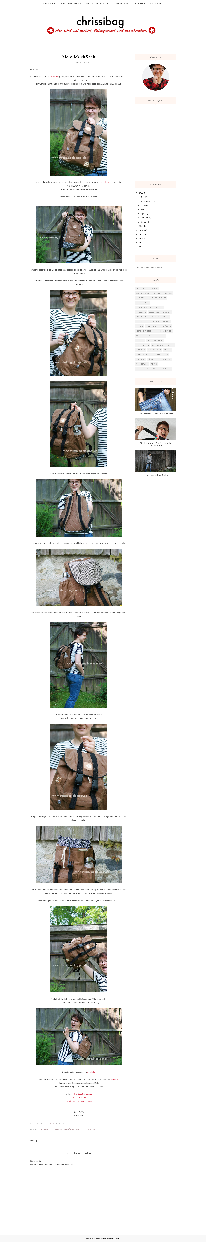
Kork (148, 326)
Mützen (167, 326)
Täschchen (153, 359)
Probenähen (67, 1129)
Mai (142, 209)
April (143, 213)
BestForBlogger (114, 1238)
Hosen (139, 317)
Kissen (139, 326)
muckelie (55, 76)
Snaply (80, 1129)
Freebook (141, 312)
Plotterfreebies (155, 340)
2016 (140, 234)
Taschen (156, 355)
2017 (140, 230)
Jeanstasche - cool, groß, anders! (156, 413)
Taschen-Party (79, 1097)
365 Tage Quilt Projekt (147, 288)
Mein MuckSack (148, 201)
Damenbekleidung (157, 298)
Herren (167, 312)
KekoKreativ (142, 321)
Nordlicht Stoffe (145, 331)
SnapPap (90, 1129)
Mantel (156, 326)
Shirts (171, 345)
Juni (143, 205)
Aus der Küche (143, 293)
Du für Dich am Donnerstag (79, 1101)
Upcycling (166, 359)
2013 (140, 247)
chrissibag (96, 1238)
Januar (144, 222)
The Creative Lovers (83, 1094)
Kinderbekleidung (160, 321)
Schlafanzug (158, 345)
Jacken (165, 317)
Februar (144, 218)
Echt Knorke (142, 303)
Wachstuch (142, 364)
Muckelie (43, 1129)
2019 (140, 193)
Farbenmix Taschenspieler (149, 307)
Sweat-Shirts (143, 355)
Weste (154, 364)
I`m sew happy (152, 317)
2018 (140, 226)
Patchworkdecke (155, 336)
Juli (142, 197)
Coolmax (168, 293)
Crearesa (141, 298)
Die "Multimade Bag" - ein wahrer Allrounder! (157, 444)
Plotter (54, 1129)
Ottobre (140, 336)
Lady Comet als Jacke (156, 475)
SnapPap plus (154, 350)
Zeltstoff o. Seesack (146, 369)
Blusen (157, 293)
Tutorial (140, 359)
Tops (166, 355)
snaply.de (105, 182)
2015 (140, 238)
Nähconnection (164, 331)
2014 (140, 242)
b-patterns (165, 369)
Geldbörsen (154, 312)
